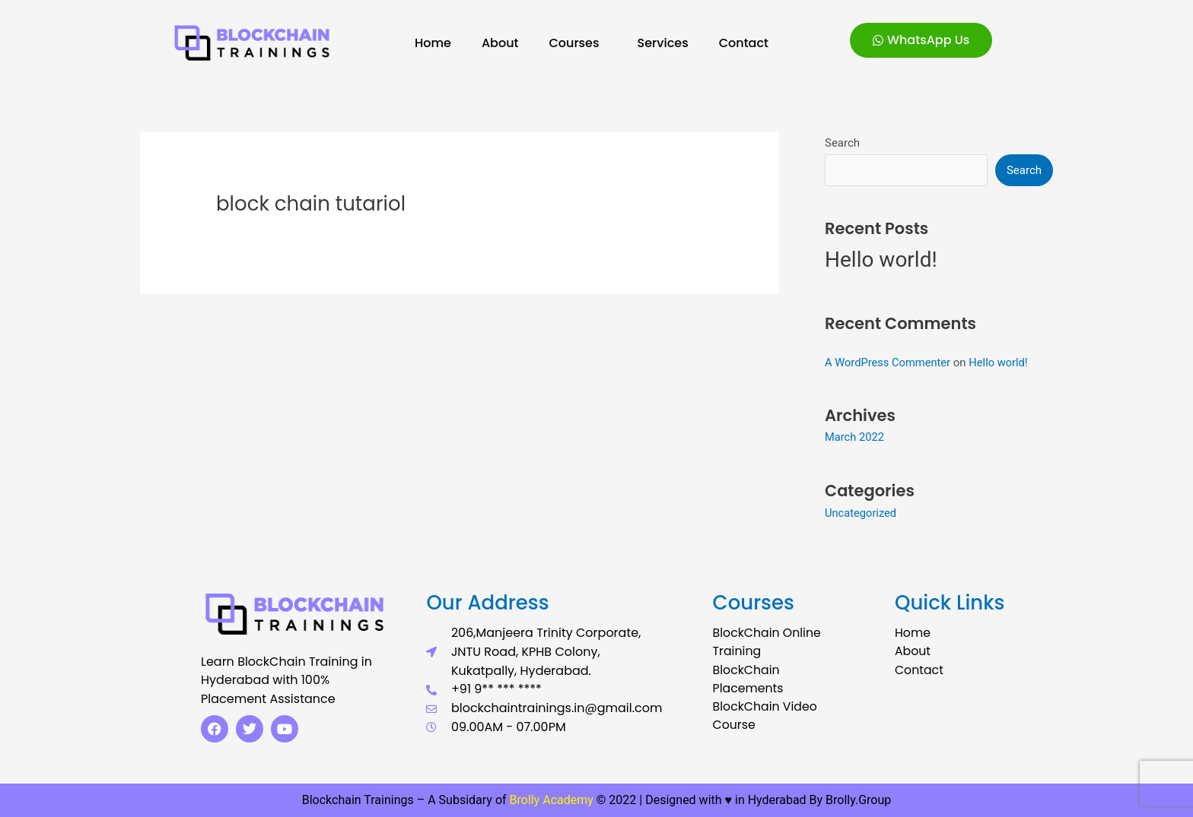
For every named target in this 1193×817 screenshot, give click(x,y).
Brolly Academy (551, 800)
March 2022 (855, 437)
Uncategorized (861, 513)
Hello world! (881, 260)
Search (842, 143)
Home (433, 43)
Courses (577, 43)
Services (663, 43)
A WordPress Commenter (889, 362)
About (500, 43)
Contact (743, 43)
